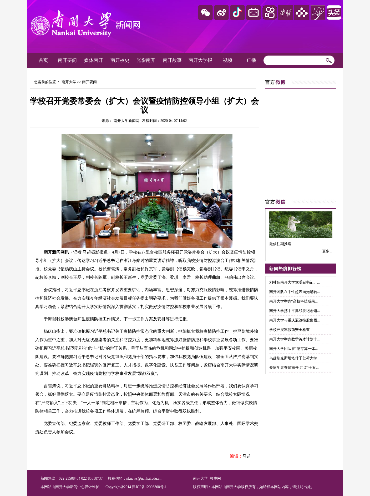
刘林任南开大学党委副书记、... (294, 282)
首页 (43, 60)
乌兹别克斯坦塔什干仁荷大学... (294, 358)
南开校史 (119, 60)
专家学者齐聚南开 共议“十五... (294, 368)
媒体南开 (93, 60)
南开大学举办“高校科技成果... (293, 301)
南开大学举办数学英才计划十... (294, 339)
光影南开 (145, 60)
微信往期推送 (280, 244)
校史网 (215, 478)
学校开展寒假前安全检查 (289, 330)
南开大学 (69, 82)
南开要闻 (67, 60)
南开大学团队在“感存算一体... (293, 349)
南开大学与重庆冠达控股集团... (294, 320)
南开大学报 (200, 60)
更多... (327, 251)
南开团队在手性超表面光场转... (294, 292)
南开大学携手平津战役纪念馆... (294, 311)
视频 (227, 60)
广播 (251, 60)
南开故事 (172, 60)
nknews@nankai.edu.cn (143, 478)
